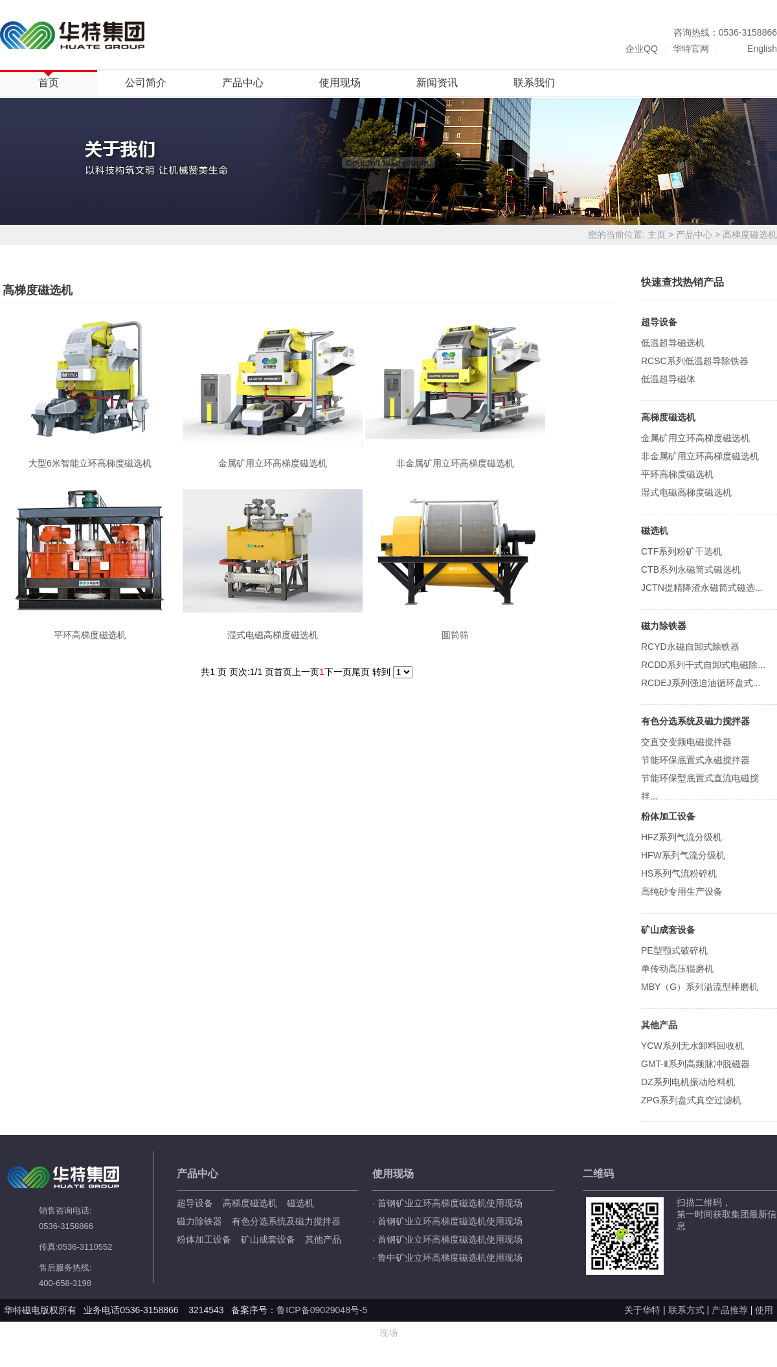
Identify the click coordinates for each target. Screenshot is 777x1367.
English (762, 48)
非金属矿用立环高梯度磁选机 (455, 463)
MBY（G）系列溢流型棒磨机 (699, 987)
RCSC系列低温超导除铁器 (695, 361)
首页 (48, 82)
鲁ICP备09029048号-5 (323, 1310)
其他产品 (323, 1239)
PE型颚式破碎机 (674, 950)
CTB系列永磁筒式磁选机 (691, 569)
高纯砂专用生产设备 (682, 891)
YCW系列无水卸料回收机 (692, 1045)
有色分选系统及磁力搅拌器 (286, 1221)
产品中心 (243, 82)
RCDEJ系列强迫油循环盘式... (700, 683)
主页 (657, 234)
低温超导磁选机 (672, 343)
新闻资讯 (437, 82)
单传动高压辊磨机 (677, 968)
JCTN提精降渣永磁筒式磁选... (701, 587)
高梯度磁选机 (750, 234)
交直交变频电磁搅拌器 (686, 742)
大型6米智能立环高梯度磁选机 (90, 463)
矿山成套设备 (268, 1239)
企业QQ (641, 48)
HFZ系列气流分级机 (681, 837)
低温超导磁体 (668, 379)
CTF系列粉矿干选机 (681, 551)
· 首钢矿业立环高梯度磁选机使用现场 (447, 1203)
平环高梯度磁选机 (90, 635)
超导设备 (195, 1203)
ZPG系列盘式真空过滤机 (691, 1100)
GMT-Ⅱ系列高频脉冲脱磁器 (695, 1064)
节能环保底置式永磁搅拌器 (695, 760)
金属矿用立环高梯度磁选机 (272, 463)
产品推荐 (730, 1310)
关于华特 (642, 1310)
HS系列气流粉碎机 (679, 873)
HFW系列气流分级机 (683, 855)
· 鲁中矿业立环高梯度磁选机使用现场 (447, 1257)
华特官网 (691, 48)
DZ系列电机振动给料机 (688, 1082)
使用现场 (340, 82)
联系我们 (534, 82)
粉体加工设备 (204, 1239)
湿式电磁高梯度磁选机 (272, 635)
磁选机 (300, 1203)
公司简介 (145, 82)
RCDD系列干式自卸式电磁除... (703, 665)
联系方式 (686, 1310)
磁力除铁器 (199, 1221)
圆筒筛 (455, 635)
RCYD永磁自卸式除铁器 (690, 646)
